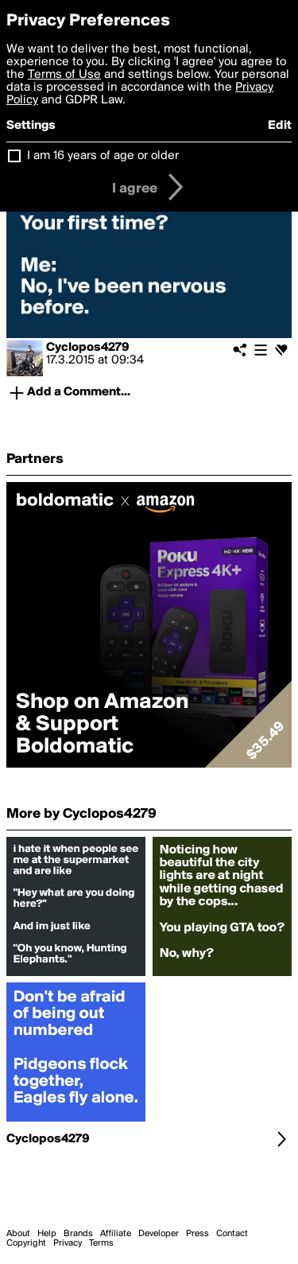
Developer (158, 1234)
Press (197, 1234)
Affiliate (115, 1234)
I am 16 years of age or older (103, 156)
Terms (101, 1243)
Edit (280, 125)
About (18, 1234)
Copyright (26, 1243)
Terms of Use (64, 74)
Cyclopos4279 (88, 347)
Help (46, 1234)
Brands (78, 1234)
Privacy (67, 1243)
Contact (232, 1234)
